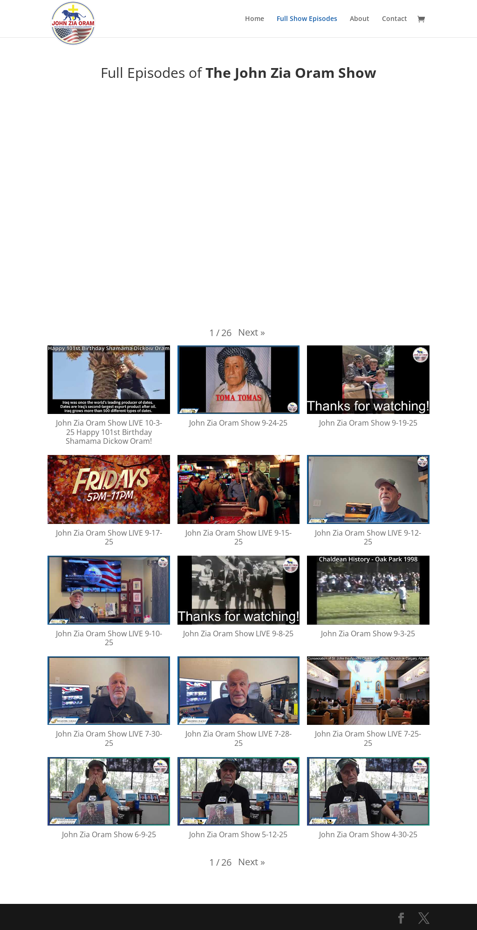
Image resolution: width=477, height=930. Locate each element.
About (359, 19)
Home (254, 19)
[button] (251, 332)
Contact (394, 19)
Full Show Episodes (307, 19)
